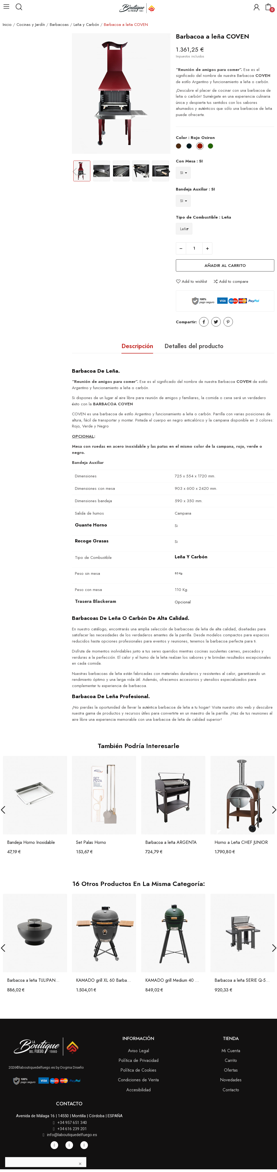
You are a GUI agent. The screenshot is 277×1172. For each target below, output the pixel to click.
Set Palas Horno (91, 842)
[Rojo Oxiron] (201, 147)
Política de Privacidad (138, 1060)
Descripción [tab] (137, 346)
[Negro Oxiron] (190, 147)
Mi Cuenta (231, 1051)
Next (168, 172)
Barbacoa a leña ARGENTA (171, 842)
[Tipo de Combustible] (184, 229)
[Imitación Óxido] (180, 147)
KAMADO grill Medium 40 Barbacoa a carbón (173, 980)
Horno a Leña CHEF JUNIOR (241, 842)
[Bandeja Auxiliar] (183, 200)
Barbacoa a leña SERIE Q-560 (243, 980)
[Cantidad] (194, 248)
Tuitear (216, 322)
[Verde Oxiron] (212, 147)
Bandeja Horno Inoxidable (31, 842)
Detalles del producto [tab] (193, 346)
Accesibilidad (138, 1090)
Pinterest (228, 322)
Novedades (231, 1080)
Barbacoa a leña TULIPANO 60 (35, 980)
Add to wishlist (191, 281)
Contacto (231, 1090)
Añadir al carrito (225, 266)
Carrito (231, 1060)
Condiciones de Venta (138, 1080)
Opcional (183, 602)
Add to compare (230, 281)
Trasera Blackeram (95, 601)
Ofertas (231, 1070)
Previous (74, 172)
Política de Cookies (138, 1070)
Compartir (204, 322)
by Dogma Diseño (69, 1067)
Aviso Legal (138, 1051)
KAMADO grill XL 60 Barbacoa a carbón (104, 980)
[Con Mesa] (183, 172)
